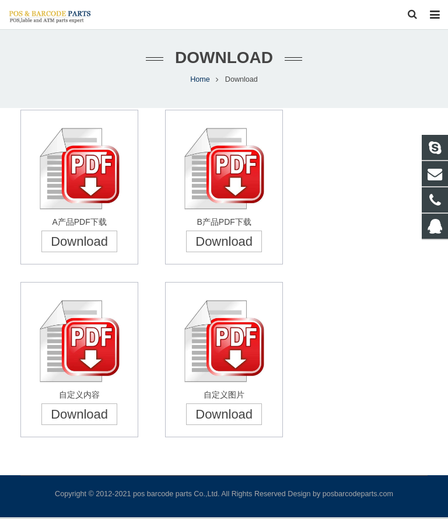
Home (200, 82)
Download (79, 243)
